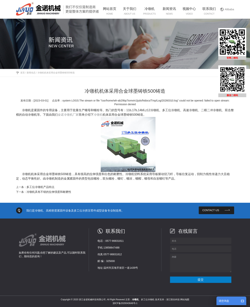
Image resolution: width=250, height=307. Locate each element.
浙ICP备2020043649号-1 (125, 303)
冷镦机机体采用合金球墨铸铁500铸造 (56, 72)
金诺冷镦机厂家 (68, 114)
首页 (22, 72)
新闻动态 (31, 72)
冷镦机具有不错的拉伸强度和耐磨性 (48, 191)
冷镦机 (98, 114)
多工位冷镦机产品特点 (40, 187)
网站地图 (184, 299)
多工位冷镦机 (147, 299)
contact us (210, 210)
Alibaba (229, 9)
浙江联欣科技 (173, 299)
